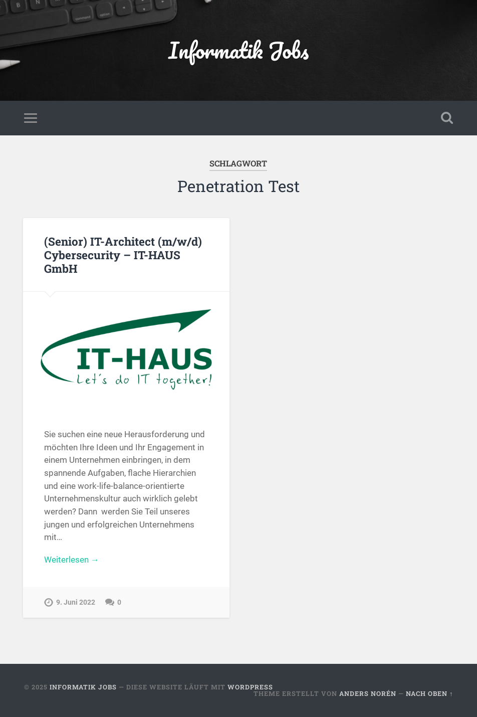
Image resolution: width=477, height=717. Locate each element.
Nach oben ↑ (429, 693)
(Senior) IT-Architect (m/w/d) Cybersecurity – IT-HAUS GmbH (123, 255)
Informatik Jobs (238, 50)
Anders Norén (367, 693)
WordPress (250, 687)
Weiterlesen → (71, 560)
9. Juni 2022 (75, 602)
